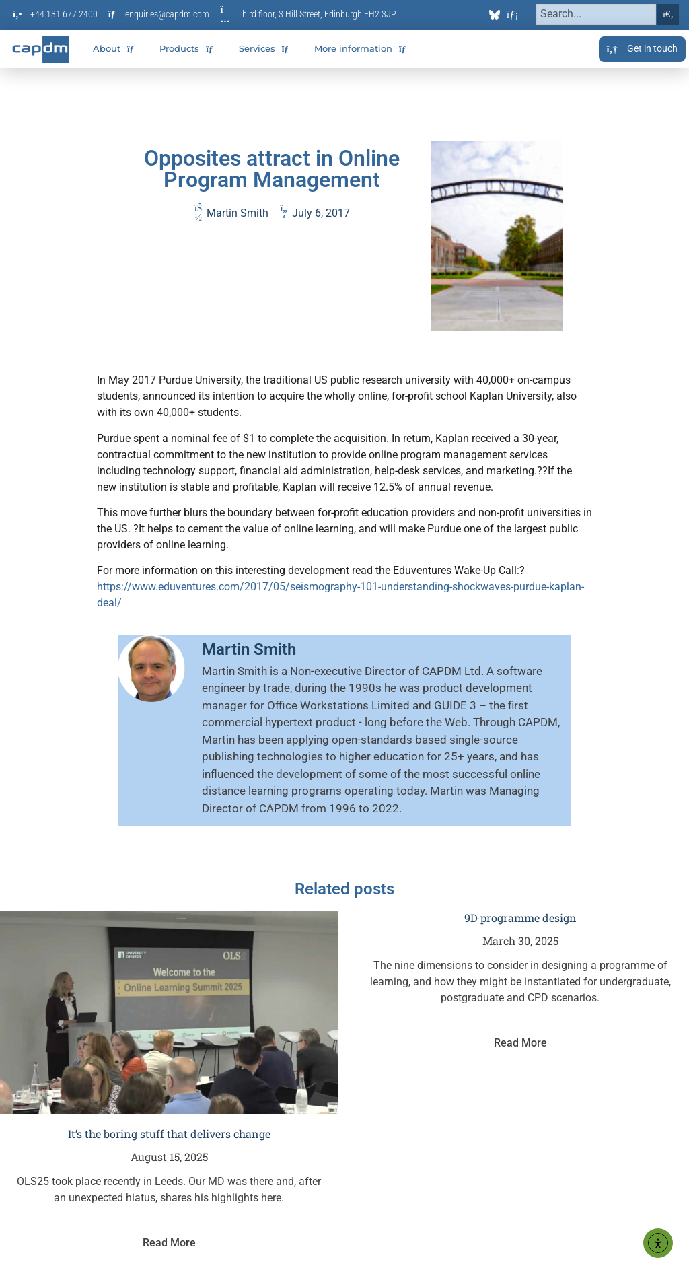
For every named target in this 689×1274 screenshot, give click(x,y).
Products (190, 49)
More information (364, 49)
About (118, 49)
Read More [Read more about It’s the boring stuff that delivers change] (169, 1242)
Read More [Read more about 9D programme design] (520, 1042)
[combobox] (596, 14)
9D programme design (520, 918)
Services (268, 49)
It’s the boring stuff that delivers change (169, 1134)
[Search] (668, 14)
